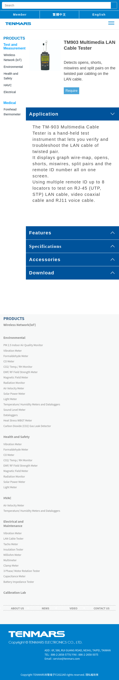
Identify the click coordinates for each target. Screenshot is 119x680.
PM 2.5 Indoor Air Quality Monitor (23, 345)
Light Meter (10, 399)
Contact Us (101, 608)
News (45, 608)
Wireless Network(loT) (19, 325)
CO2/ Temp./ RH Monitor (17, 366)
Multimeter (9, 560)
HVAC (7, 498)
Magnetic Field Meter (15, 377)
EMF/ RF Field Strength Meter (20, 372)
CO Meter (8, 361)
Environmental (14, 337)
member (20, 14)
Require (71, 90)
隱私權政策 (92, 674)
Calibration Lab (14, 592)
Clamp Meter (11, 565)
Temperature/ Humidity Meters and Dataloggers (31, 404)
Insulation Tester (13, 549)
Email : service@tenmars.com (62, 658)
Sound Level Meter (14, 409)
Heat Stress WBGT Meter (17, 420)
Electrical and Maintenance (13, 523)
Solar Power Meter (14, 393)
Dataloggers (10, 415)
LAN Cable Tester (13, 538)
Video (73, 608)
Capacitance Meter (14, 576)
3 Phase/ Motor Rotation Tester (21, 571)
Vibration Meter (12, 350)
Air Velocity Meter (13, 388)
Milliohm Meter (12, 554)
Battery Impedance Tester (18, 581)
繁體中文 (59, 14)
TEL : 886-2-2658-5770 (58, 654)
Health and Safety (16, 436)
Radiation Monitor (14, 382)
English (99, 14)
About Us (17, 608)
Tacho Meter (10, 544)
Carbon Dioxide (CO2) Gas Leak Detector (27, 426)
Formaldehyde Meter (15, 356)
